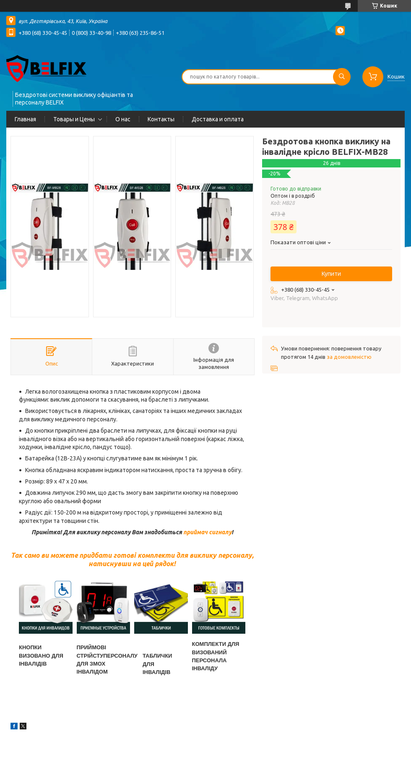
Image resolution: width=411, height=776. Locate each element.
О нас (122, 119)
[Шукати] (342, 77)
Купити (331, 273)
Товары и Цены (74, 119)
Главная (25, 119)
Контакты (161, 119)
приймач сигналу (207, 532)
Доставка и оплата (218, 119)
